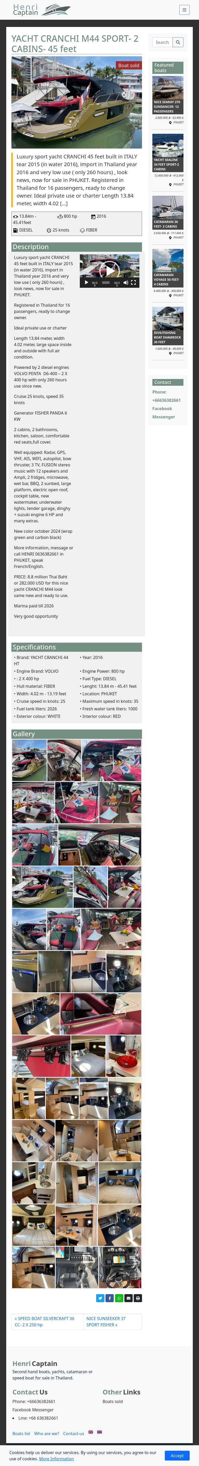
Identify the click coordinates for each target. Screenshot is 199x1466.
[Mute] (126, 282)
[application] (109, 271)
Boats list (21, 1433)
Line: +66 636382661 (38, 1418)
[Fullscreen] (133, 282)
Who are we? (46, 1433)
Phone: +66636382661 (33, 1401)
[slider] (106, 282)
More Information (56, 1459)
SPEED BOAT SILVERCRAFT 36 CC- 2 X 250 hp (44, 1322)
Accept (177, 1455)
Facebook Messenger (33, 1410)
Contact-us (73, 1433)
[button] (109, 271)
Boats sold (113, 1401)
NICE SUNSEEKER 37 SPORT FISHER (106, 1322)
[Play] (86, 282)
